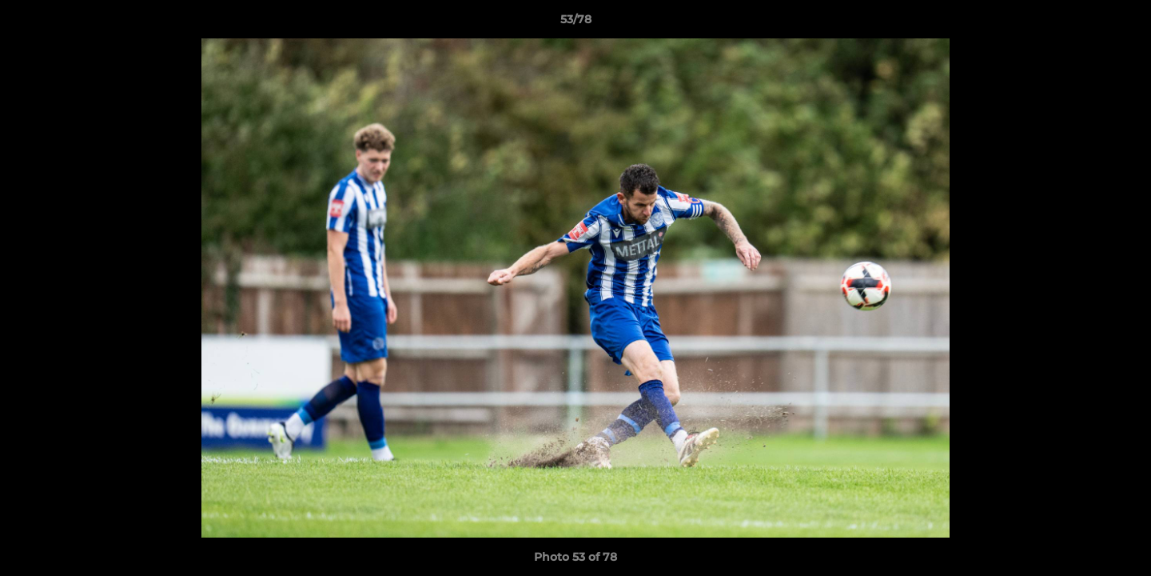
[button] (1122, 23)
